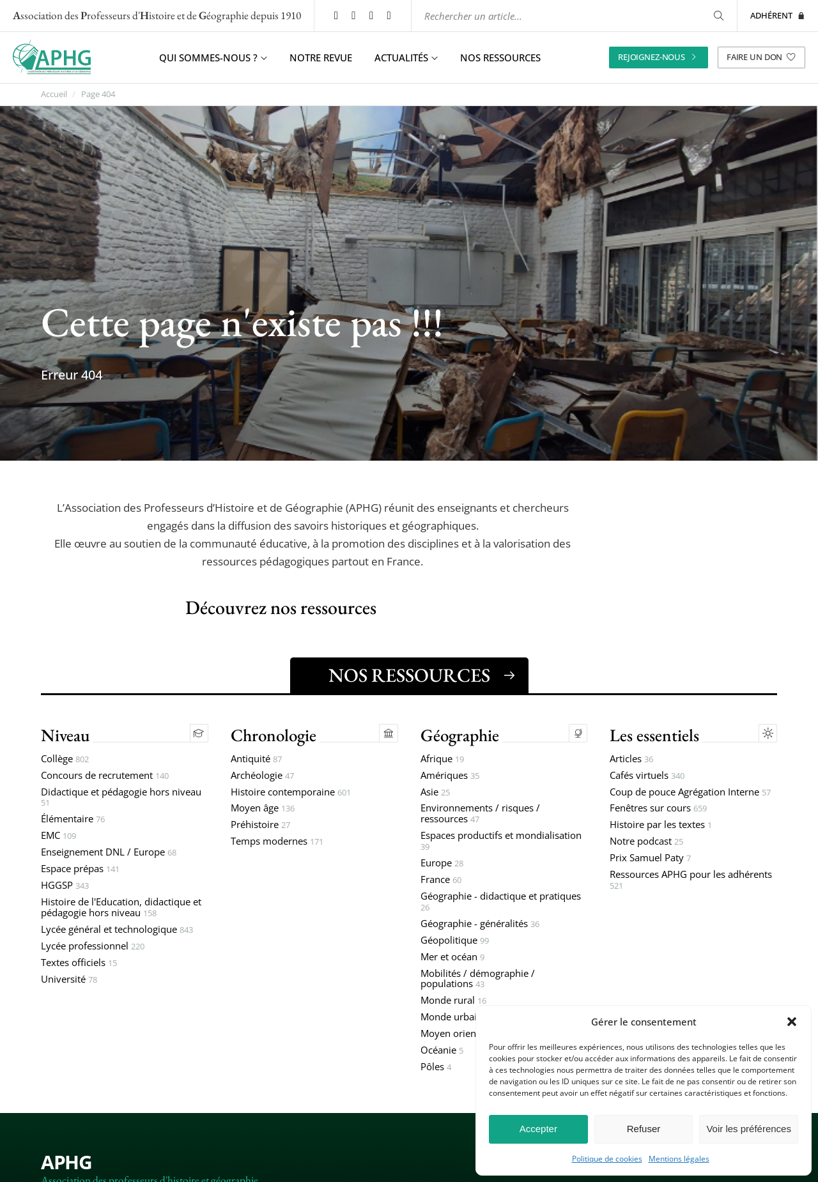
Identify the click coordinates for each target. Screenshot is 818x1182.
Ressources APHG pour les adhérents (691, 881)
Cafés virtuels (647, 776)
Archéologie (262, 776)
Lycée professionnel (92, 946)
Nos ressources (500, 57)
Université (69, 979)
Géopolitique (455, 940)
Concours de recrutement (105, 776)
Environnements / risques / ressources (480, 814)
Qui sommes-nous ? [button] (213, 57)
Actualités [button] (406, 57)
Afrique (442, 759)
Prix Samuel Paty (650, 859)
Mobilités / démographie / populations (478, 979)
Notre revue (320, 57)
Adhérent (777, 15)
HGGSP (65, 886)
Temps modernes (277, 842)
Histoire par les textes (661, 825)
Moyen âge (263, 809)
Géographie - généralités (480, 924)
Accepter (538, 1128)
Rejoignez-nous (658, 57)
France (441, 880)
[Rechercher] (718, 15)
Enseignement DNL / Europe (108, 853)
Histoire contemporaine (291, 792)
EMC (58, 836)
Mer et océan (452, 957)
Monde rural (453, 1001)
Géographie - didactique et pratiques (501, 903)
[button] (791, 1021)
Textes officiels (79, 963)
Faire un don (761, 57)
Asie (435, 792)
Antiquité (256, 759)
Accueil (54, 94)
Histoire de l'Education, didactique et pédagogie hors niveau (121, 908)
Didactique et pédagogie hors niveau (121, 798)
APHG (66, 1162)
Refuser (644, 1128)
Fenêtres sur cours (658, 809)
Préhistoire (260, 825)
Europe (442, 864)
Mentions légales (679, 1159)
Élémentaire (73, 820)
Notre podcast (646, 842)
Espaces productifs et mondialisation (501, 842)
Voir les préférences (748, 1128)
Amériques (450, 776)
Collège (65, 759)
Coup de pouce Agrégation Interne (690, 792)
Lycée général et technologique (117, 930)
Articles (631, 759)
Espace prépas (80, 869)
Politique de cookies (607, 1159)
